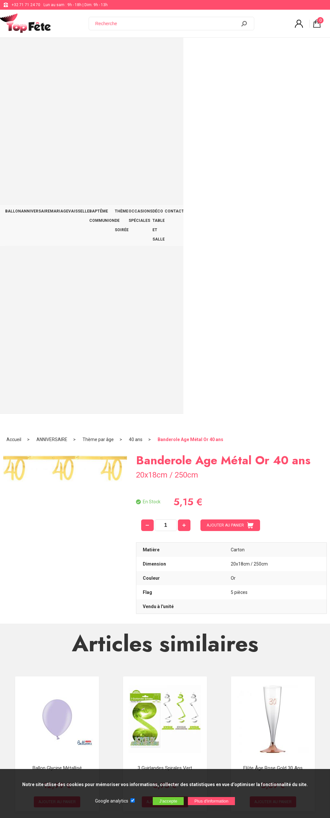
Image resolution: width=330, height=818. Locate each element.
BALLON (16, 49)
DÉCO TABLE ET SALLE (276, 49)
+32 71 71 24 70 (26, 5)
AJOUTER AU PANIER (230, 155)
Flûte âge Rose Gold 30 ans (273, 398)
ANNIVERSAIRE (43, 49)
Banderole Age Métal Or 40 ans (190, 69)
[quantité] (166, 155)
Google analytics (111, 800)
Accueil (13, 69)
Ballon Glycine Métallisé (57, 398)
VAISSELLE (97, 49)
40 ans (135, 69)
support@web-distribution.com (189, 690)
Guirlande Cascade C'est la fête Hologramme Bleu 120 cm (165, 542)
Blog (165, 706)
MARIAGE (72, 49)
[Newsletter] (106, 764)
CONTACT (312, 49)
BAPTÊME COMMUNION (135, 49)
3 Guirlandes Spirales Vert (165, 398)
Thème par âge (98, 69)
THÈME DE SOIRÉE (180, 49)
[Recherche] (166, 23)
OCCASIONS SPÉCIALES (226, 49)
